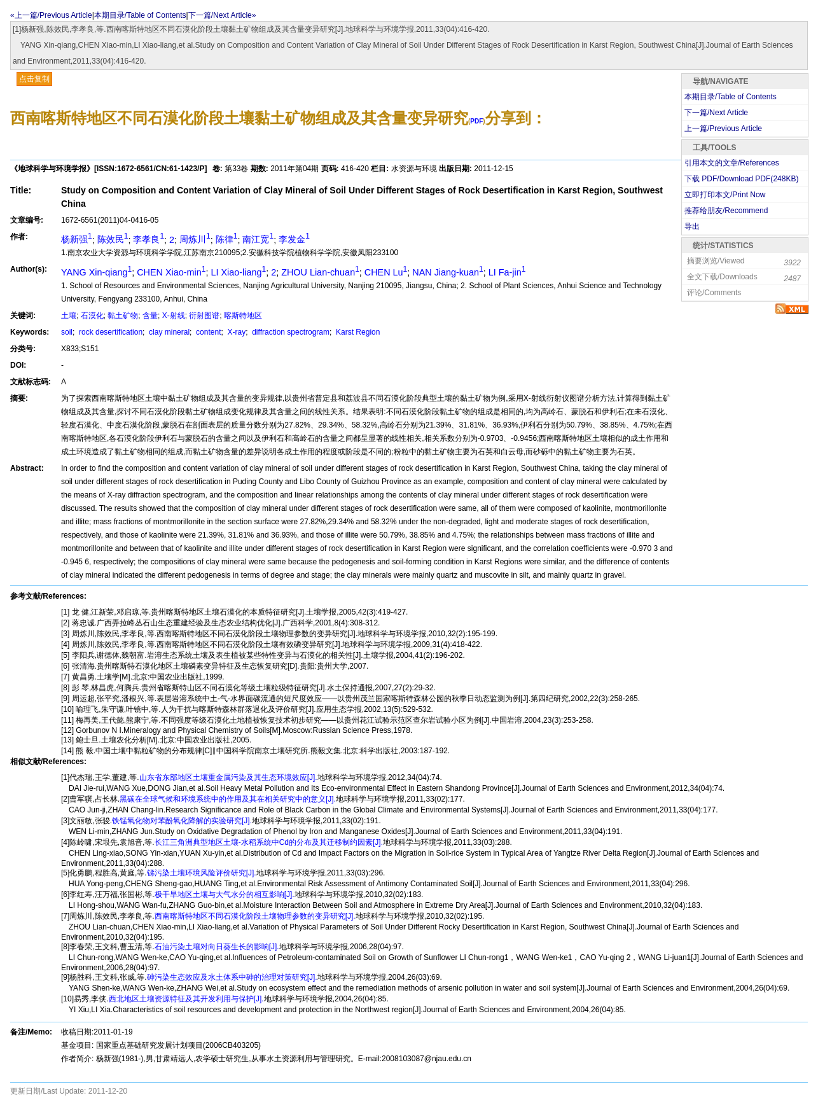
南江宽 (258, 239)
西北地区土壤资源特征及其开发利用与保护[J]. (186, 998)
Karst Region (357, 332)
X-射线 (173, 315)
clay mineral (168, 332)
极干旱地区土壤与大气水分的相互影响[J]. (225, 894)
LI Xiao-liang (238, 272)
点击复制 (34, 78)
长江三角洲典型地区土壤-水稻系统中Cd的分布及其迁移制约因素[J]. (269, 842)
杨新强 (76, 239)
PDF (476, 121)
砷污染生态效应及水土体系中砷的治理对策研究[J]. (232, 977)
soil (67, 332)
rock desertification (109, 332)
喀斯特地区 (243, 315)
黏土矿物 (122, 315)
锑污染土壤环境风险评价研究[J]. (201, 872)
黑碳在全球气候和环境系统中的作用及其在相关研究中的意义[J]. (228, 799)
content (207, 332)
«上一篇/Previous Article (51, 15)
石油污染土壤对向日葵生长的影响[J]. (217, 946)
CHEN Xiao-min (171, 272)
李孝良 (148, 239)
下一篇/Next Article (716, 112)
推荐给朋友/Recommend (726, 210)
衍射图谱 (204, 315)
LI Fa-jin (507, 272)
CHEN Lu (385, 272)
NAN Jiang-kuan (447, 272)
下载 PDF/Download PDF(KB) (741, 178)
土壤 (68, 315)
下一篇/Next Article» (222, 15)
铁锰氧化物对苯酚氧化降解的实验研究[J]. (182, 820)
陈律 (227, 239)
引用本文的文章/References (731, 162)
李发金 (294, 239)
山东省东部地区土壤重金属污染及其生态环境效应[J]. (228, 777)
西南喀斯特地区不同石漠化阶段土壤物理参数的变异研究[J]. (255, 916)
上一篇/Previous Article (723, 128)
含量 (150, 315)
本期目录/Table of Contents (140, 15)
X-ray (235, 332)
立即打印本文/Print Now (724, 194)
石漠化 (92, 315)
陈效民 (112, 239)
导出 (692, 226)
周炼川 (195, 239)
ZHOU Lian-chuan (320, 272)
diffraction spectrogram (289, 332)
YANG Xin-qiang (96, 272)
